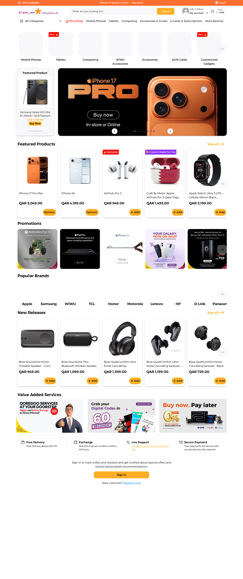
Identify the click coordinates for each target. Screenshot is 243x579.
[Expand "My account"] (199, 13)
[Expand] (217, 11)
